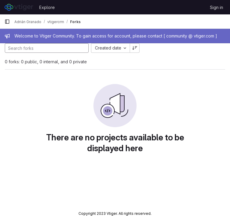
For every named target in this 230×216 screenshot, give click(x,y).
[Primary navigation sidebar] (7, 21)
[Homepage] (18, 7)
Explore (47, 7)
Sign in (216, 7)
